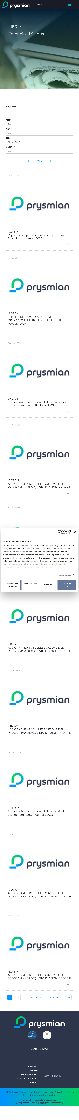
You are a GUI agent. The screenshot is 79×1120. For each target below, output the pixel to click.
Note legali (48, 1092)
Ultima (66, 997)
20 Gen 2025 (14, 916)
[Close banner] (75, 532)
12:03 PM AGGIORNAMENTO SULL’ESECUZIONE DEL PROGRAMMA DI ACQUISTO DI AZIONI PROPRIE (39, 484)
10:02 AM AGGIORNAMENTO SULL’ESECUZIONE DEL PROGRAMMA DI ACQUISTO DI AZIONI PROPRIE (39, 893)
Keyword (11, 106)
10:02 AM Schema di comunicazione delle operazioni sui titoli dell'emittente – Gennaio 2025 (38, 811)
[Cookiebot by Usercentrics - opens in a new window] (59, 532)
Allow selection (30, 583)
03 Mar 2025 (14, 425)
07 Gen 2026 (14, 176)
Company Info (26, 1092)
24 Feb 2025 (14, 507)
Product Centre (29, 1075)
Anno (9, 129)
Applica (39, 161)
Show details (65, 575)
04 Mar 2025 (14, 343)
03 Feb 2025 (14, 834)
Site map (38, 1092)
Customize (49, 585)
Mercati (33, 1071)
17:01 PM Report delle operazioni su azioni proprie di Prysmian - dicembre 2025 (36, 235)
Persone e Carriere (27, 1079)
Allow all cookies (67, 584)
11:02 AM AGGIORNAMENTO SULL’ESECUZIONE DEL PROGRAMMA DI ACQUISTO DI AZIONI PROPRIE (39, 648)
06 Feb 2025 (14, 752)
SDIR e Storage (12, 1092)
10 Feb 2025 (14, 670)
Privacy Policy (60, 1092)
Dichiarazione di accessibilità (42, 1095)
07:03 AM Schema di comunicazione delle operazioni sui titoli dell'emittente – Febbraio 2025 (38, 402)
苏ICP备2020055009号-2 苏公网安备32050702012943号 (39, 1103)
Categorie (11, 147)
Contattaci (39, 1048)
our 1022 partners (19, 545)
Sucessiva (54, 997)
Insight (34, 1083)
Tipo (8, 138)
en (38, 5)
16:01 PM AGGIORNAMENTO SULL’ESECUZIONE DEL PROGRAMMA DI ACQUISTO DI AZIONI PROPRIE (39, 975)
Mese (9, 120)
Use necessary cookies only (12, 584)
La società (32, 1067)
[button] (70, 4)
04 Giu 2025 (14, 258)
